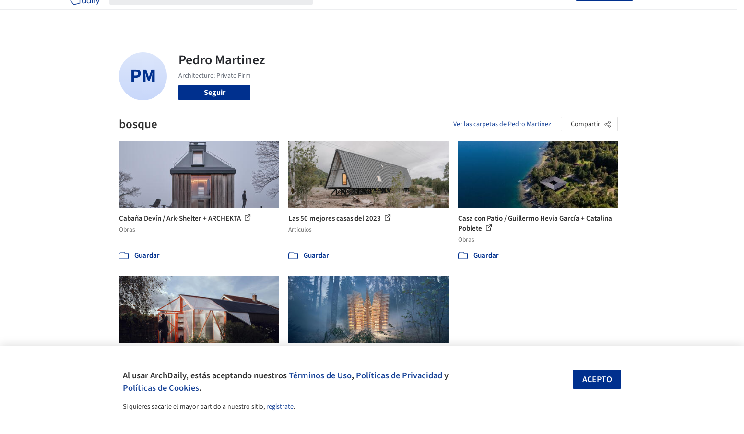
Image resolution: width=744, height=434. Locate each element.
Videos (497, 13)
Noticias (464, 13)
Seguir (214, 92)
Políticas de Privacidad (399, 375)
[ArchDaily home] (84, 13)
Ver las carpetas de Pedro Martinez (502, 124)
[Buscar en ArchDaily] (218, 13)
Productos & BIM (416, 13)
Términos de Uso (320, 375)
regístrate (280, 406)
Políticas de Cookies (161, 388)
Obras (332, 13)
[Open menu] (660, 13)
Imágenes (365, 13)
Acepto (597, 380)
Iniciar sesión (549, 13)
